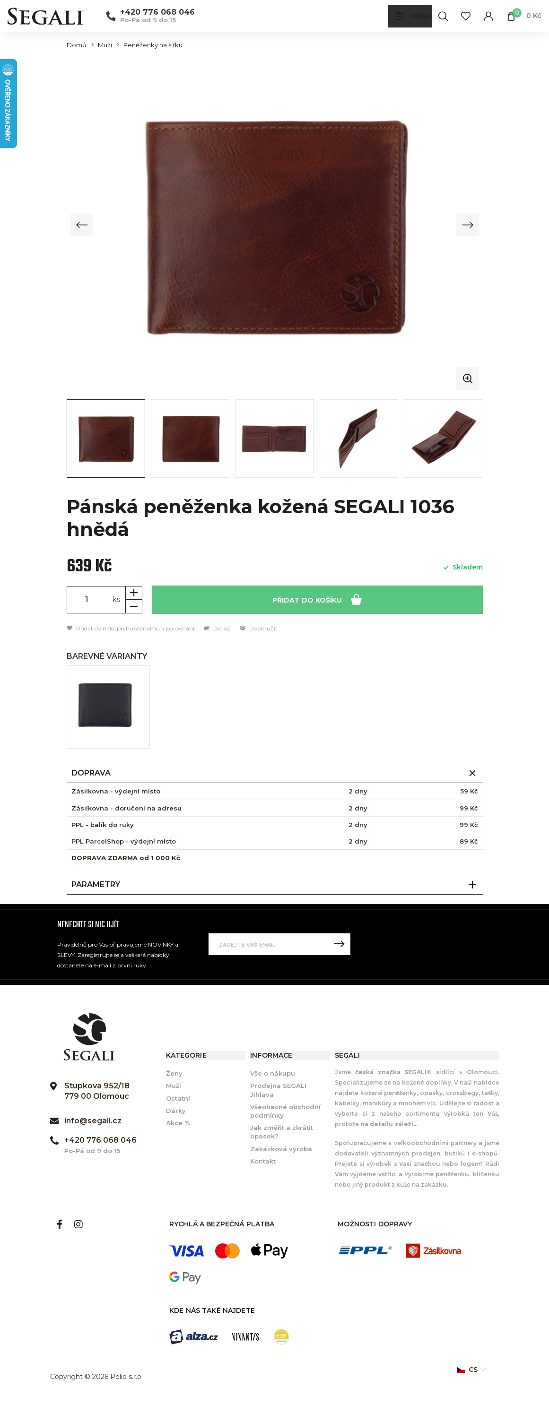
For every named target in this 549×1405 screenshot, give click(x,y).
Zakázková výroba (281, 1149)
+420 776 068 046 (157, 12)
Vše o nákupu (272, 1073)
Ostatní (178, 1098)
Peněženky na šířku (153, 45)
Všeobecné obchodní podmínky (285, 1111)
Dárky (176, 1110)
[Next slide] (467, 225)
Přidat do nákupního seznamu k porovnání (130, 628)
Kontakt (263, 1161)
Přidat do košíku (317, 599)
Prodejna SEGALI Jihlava (278, 1090)
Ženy (174, 1073)
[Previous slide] (82, 225)
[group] (274, 225)
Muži (105, 45)
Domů (77, 45)
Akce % (178, 1123)
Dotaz (217, 628)
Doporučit (259, 628)
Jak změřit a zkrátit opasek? (281, 1132)
